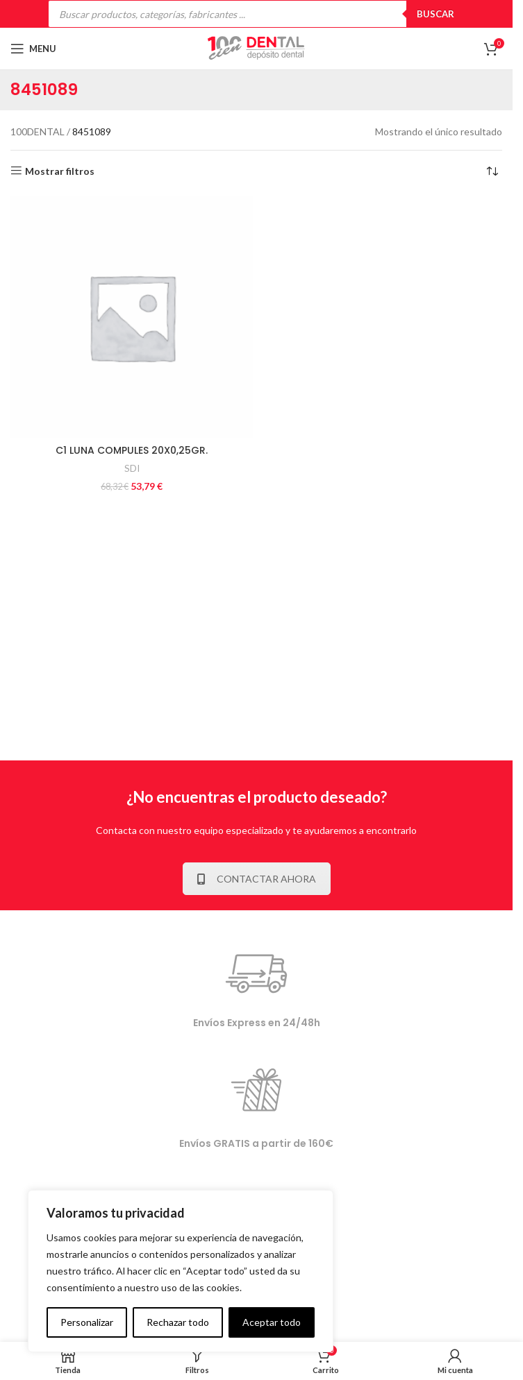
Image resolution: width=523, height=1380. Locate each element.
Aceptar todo (271, 1322)
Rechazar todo (178, 1322)
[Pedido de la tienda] (491, 171)
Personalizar (86, 1322)
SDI (132, 468)
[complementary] (180, 1271)
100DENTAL (37, 131)
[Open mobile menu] (33, 48)
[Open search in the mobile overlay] (256, 14)
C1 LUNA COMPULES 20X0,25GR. (132, 450)
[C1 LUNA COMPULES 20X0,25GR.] (131, 317)
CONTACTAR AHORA (256, 879)
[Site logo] (256, 47)
